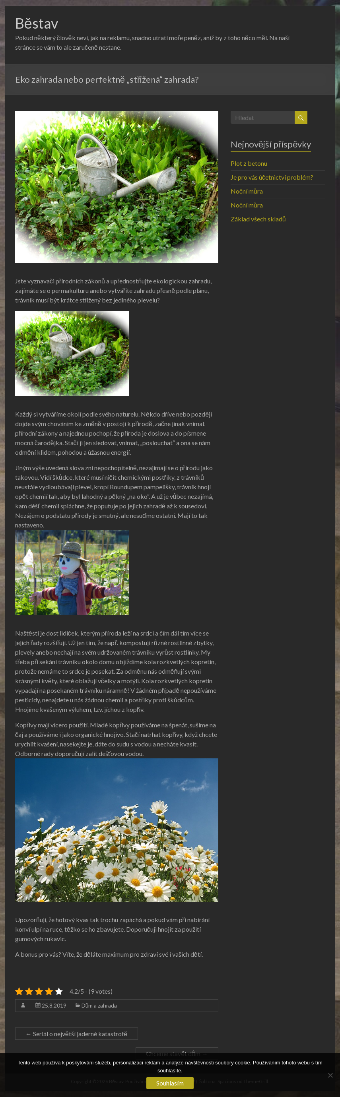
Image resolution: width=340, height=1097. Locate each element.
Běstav (36, 23)
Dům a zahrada (99, 1005)
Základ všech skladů (258, 219)
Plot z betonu (249, 163)
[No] (330, 1075)
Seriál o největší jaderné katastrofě (76, 1033)
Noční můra (247, 191)
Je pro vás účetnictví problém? (272, 177)
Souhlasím (170, 1083)
